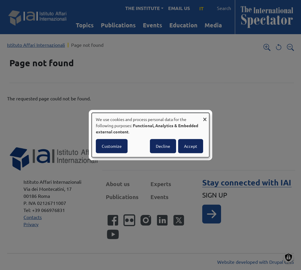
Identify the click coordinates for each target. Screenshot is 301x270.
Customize (112, 146)
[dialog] (150, 135)
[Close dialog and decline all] (204, 116)
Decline (163, 146)
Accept (190, 146)
